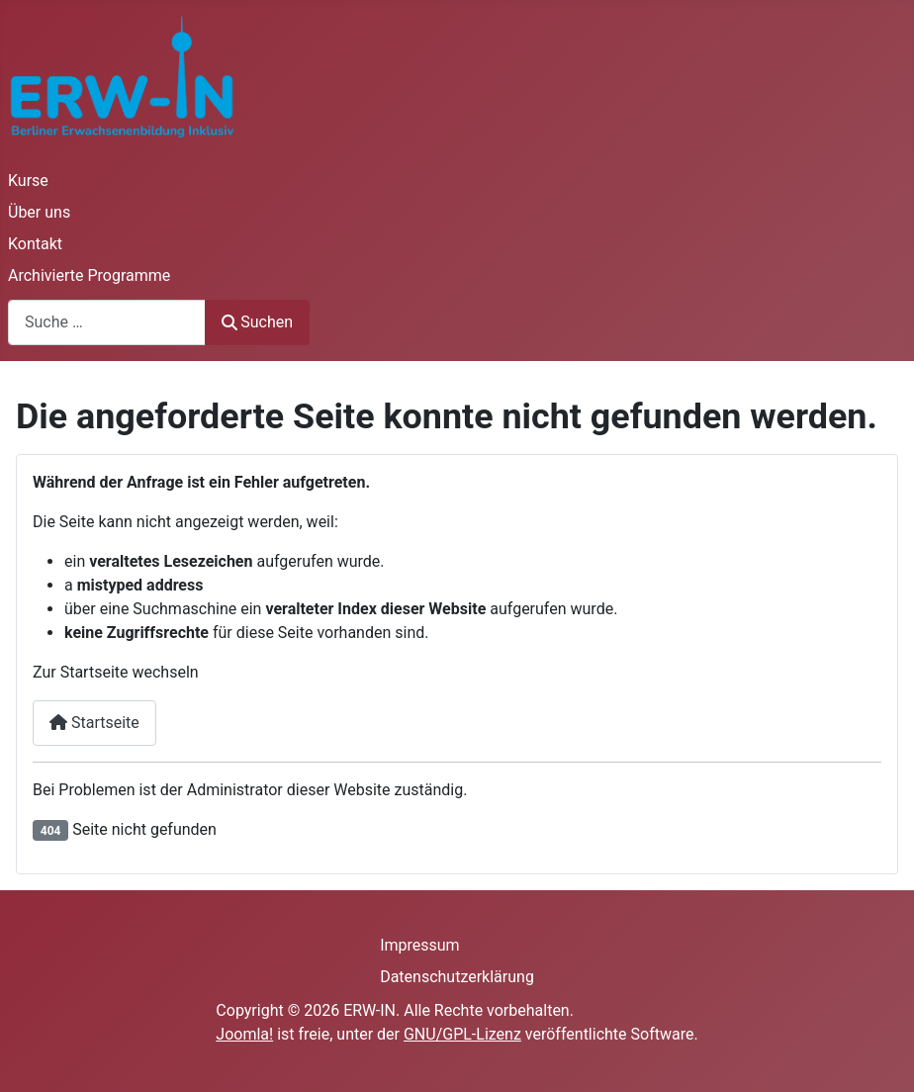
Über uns (39, 212)
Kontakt (35, 243)
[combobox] (107, 322)
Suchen (257, 322)
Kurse (28, 180)
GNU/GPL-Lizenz (462, 1034)
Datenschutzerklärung (457, 976)
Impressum (420, 945)
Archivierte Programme (89, 275)
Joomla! (244, 1034)
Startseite (94, 722)
